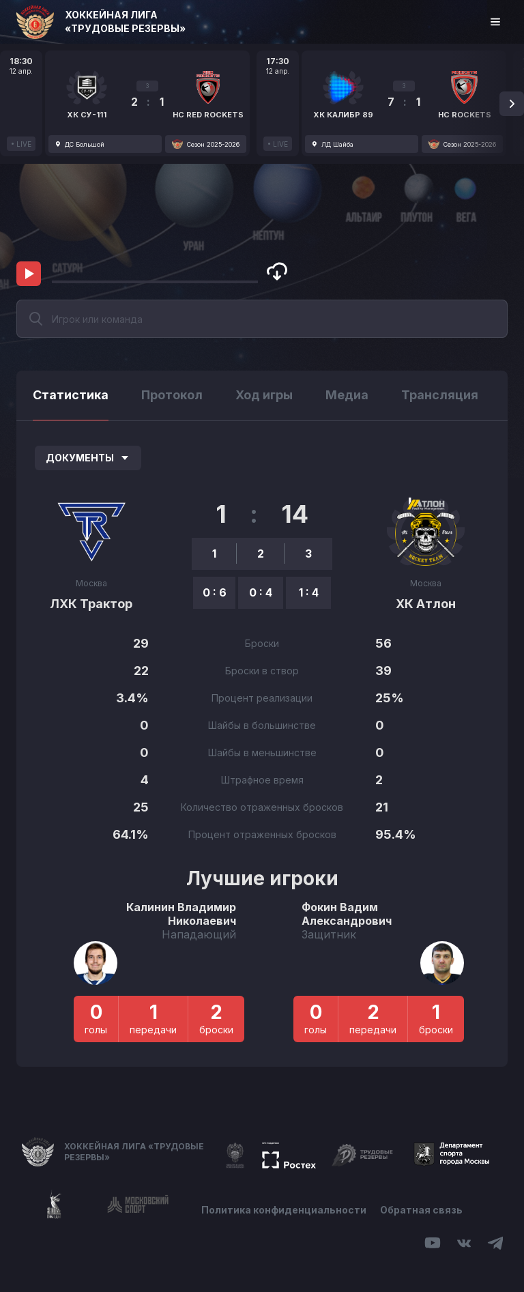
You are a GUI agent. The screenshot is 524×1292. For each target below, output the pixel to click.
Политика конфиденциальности (283, 1210)
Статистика (70, 395)
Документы (88, 457)
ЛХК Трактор (91, 604)
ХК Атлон (426, 604)
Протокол (172, 395)
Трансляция (439, 395)
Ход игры (264, 395)
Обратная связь (421, 1210)
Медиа (346, 395)
